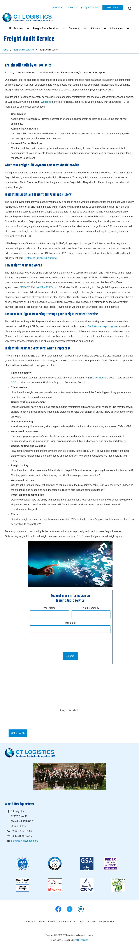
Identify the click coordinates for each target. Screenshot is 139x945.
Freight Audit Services (23, 50)
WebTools (46, 102)
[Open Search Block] (130, 8)
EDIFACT (25, 287)
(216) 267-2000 (89, 7)
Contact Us (72, 7)
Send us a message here (24, 840)
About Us (57, 7)
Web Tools (112, 7)
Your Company (91, 608)
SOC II (14, 382)
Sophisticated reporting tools (103, 326)
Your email (70, 623)
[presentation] (70, 641)
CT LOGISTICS (32, 17)
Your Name (49, 608)
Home (5, 50)
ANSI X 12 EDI (45, 287)
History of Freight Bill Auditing (41, 258)
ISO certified (97, 377)
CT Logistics (82, 940)
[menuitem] (15, 28)
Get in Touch (18, 733)
